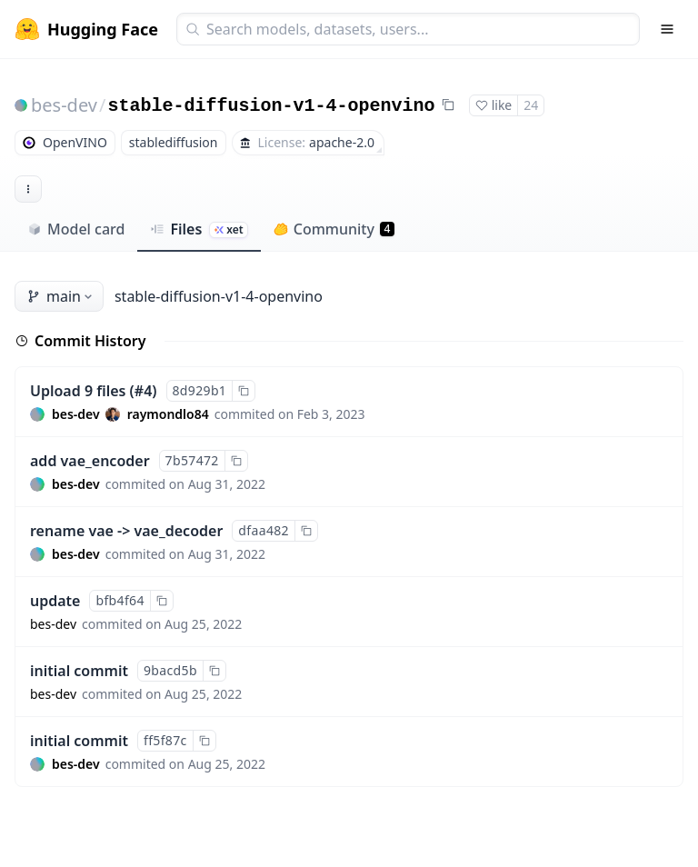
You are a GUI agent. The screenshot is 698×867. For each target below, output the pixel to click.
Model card (76, 229)
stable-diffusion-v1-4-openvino (270, 105)
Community (334, 229)
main (60, 296)
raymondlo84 (168, 414)
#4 (144, 391)
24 (531, 105)
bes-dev (64, 105)
